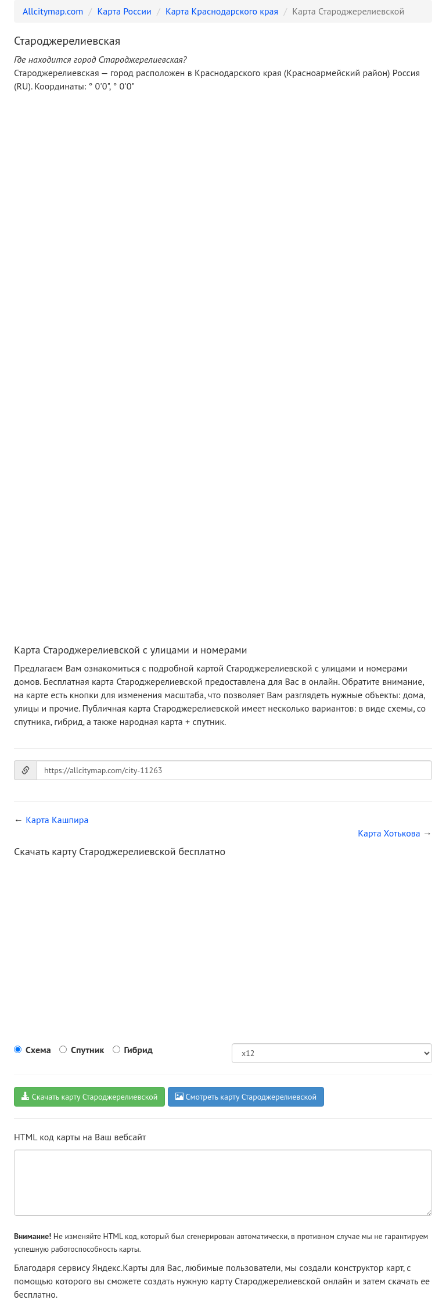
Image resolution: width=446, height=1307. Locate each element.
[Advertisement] (223, 188)
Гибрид (138, 1049)
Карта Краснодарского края (222, 11)
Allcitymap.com (53, 11)
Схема (38, 1049)
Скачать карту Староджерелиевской (89, 1096)
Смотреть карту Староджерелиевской (246, 1096)
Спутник (87, 1049)
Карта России (125, 11)
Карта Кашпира (57, 819)
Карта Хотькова (389, 833)
